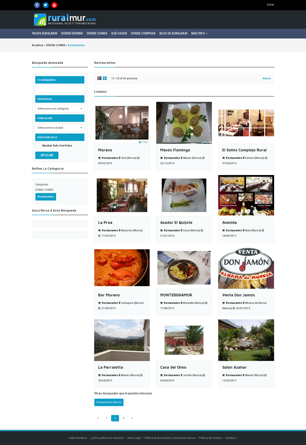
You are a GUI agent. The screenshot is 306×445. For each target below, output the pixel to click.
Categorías (41, 184)
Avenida (229, 222)
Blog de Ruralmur (173, 33)
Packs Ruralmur (44, 33)
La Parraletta (110, 367)
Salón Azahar (234, 367)
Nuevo (267, 78)
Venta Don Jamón (238, 295)
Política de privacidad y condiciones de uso (170, 437)
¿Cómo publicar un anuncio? (107, 437)
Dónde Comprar (143, 33)
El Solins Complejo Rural (244, 150)
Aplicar (47, 155)
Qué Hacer (119, 33)
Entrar (270, 4)
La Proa (105, 222)
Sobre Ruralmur (78, 437)
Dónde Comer (97, 33)
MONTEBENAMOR (176, 295)
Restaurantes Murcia (108, 402)
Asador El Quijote (176, 222)
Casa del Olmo (173, 367)
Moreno (105, 150)
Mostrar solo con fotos (57, 145)
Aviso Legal (134, 437)
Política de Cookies (210, 437)
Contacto (231, 437)
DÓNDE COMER (44, 189)
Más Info (199, 33)
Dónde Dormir (72, 33)
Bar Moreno (109, 295)
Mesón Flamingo (175, 150)
